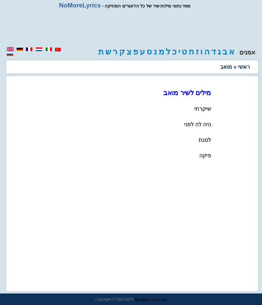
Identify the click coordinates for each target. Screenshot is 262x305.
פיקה (205, 155)
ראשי (244, 67)
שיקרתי (202, 109)
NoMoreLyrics (80, 5)
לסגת (205, 140)
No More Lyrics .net (151, 299)
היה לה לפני (197, 124)
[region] (131, 28)
